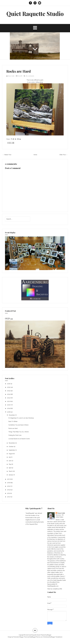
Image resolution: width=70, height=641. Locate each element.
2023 (8, 394)
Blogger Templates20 (56, 637)
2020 (9, 405)
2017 (8, 479)
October (11, 446)
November (12, 443)
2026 (9, 384)
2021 (8, 401)
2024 (9, 391)
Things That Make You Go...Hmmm (18, 432)
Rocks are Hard (18, 71)
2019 (8, 408)
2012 (8, 497)
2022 (9, 398)
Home (35, 155)
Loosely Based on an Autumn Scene (19, 439)
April (10, 468)
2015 (8, 486)
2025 (9, 387)
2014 (8, 490)
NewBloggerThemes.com (36, 637)
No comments (30, 76)
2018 (8, 412)
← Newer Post (7, 155)
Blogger (49, 635)
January (11, 475)
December (12, 415)
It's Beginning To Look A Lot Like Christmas (21, 418)
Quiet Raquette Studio (35, 13)
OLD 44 (9, 318)
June (10, 461)
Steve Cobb (61, 513)
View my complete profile (54, 589)
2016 (8, 483)
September (12, 450)
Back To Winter (13, 421)
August (11, 454)
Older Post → (63, 155)
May (10, 464)
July (10, 457)
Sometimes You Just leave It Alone (18, 425)
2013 (8, 493)
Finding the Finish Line (14, 435)
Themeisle (16, 637)
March (11, 471)
